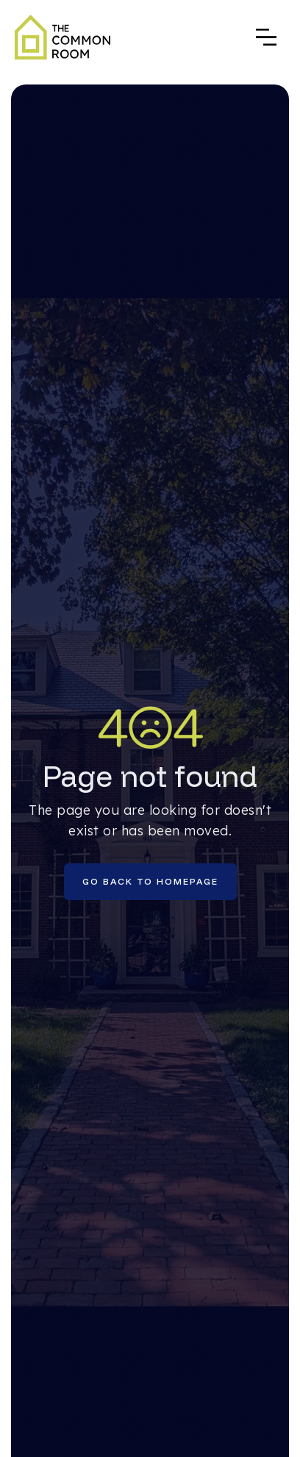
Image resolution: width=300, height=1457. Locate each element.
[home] (62, 37)
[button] (266, 37)
